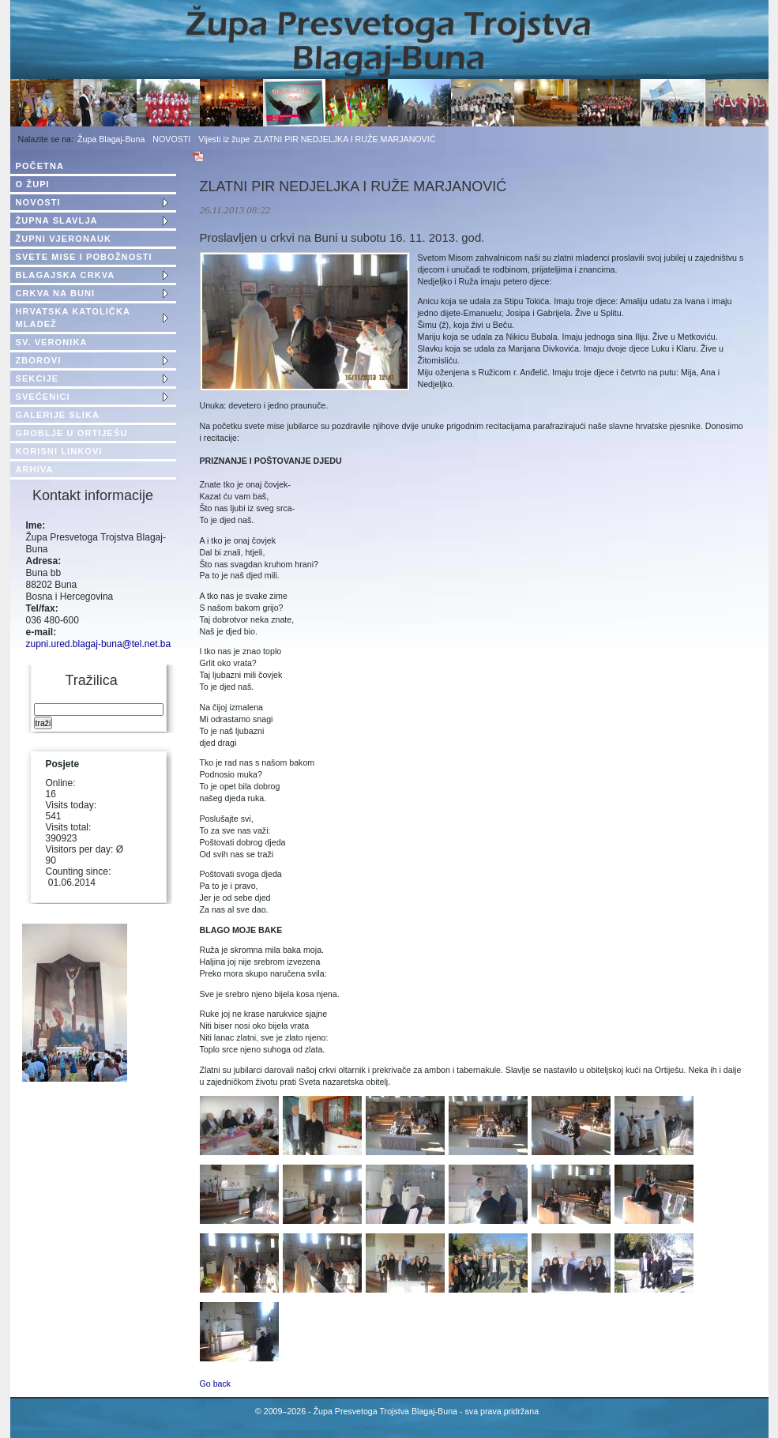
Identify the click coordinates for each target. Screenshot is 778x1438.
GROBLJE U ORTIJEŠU (72, 433)
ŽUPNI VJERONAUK (64, 238)
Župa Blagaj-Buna (111, 139)
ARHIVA (35, 469)
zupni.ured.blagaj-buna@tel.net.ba (98, 643)
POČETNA (40, 166)
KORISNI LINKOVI (59, 451)
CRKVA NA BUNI (56, 293)
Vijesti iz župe (224, 139)
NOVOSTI (171, 139)
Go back (215, 1383)
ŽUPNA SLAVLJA (57, 220)
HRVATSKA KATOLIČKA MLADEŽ (73, 318)
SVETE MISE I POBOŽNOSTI (84, 257)
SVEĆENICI (43, 396)
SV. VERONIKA (52, 342)
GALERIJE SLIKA (58, 415)
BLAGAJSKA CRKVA (65, 275)
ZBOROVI (39, 360)
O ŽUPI (33, 184)
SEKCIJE (37, 378)
